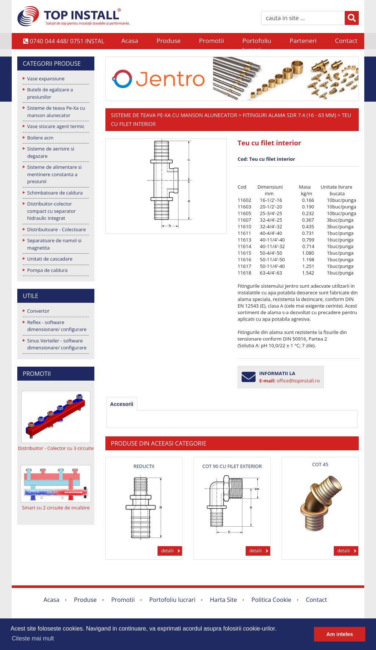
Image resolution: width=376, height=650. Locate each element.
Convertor (38, 311)
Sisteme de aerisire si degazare (50, 152)
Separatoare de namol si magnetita (54, 244)
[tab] (121, 404)
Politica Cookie (272, 600)
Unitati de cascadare (49, 258)
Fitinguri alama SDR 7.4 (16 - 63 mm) (289, 115)
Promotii (211, 40)
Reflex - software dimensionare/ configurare (57, 326)
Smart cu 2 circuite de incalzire (56, 507)
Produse (168, 40)
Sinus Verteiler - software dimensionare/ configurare (57, 344)
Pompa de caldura (47, 270)
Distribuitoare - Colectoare (56, 229)
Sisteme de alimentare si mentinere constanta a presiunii (54, 174)
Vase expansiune (46, 78)
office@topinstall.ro (298, 380)
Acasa (129, 40)
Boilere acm (40, 137)
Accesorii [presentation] (121, 404)
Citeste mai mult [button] (33, 638)
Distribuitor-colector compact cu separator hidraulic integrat (51, 210)
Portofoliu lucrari (256, 41)
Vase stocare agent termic (55, 126)
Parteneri (303, 40)
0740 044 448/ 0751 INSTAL (63, 41)
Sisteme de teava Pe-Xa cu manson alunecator (56, 112)
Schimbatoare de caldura (55, 192)
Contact (346, 40)
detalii (167, 551)
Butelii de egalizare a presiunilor (50, 93)
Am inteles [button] (339, 634)
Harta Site (223, 600)
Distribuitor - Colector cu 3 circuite (56, 448)
